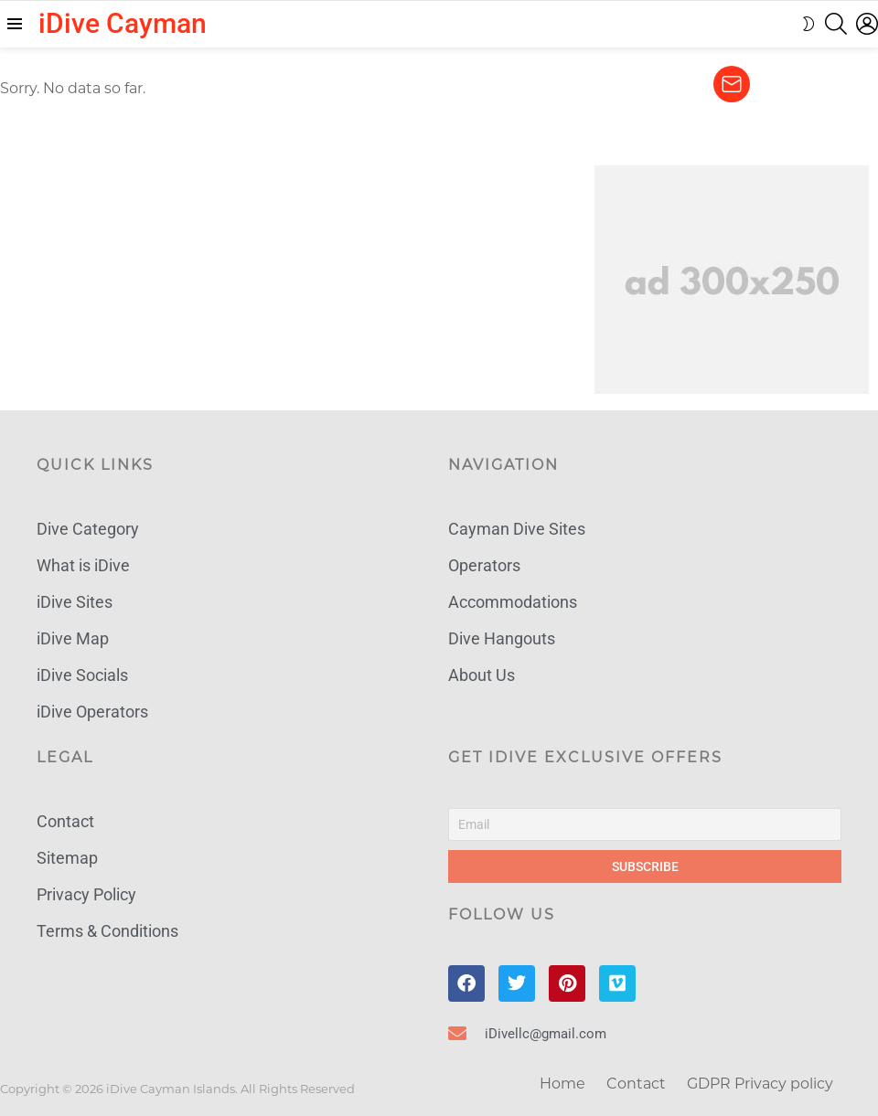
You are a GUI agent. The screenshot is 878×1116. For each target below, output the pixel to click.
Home (562, 1083)
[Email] (644, 824)
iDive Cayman (122, 23)
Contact (636, 1083)
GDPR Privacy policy (760, 1083)
